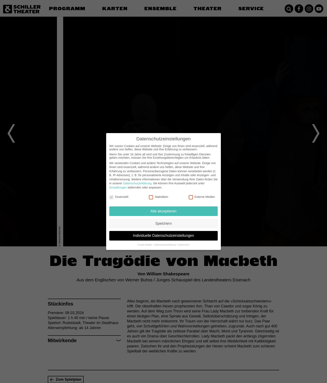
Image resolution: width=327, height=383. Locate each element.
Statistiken (158, 196)
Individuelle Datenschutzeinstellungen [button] (163, 235)
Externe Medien (202, 196)
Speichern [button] (163, 223)
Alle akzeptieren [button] (164, 211)
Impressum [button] (184, 244)
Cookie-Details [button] (145, 244)
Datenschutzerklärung (137, 183)
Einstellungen (118, 187)
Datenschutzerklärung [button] (165, 244)
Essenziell (118, 196)
